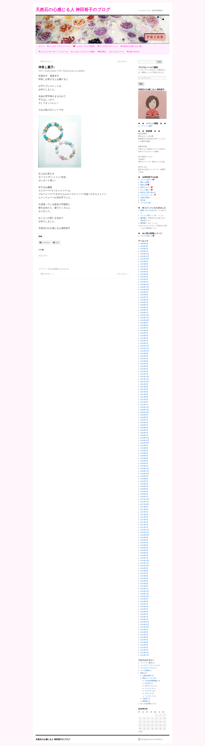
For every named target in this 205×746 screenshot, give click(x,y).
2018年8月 (144, 479)
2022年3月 (144, 369)
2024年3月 (144, 307)
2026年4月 (144, 244)
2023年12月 (144, 315)
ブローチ (148, 693)
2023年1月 (144, 343)
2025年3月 (144, 277)
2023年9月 (144, 323)
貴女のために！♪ (45, 61)
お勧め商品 (147, 676)
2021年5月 (144, 394)
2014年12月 (144, 591)
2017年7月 (144, 512)
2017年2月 (144, 525)
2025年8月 (144, 264)
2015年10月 (144, 566)
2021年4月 (144, 397)
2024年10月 (144, 290)
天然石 (145, 699)
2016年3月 (144, 553)
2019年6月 (144, 453)
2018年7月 (144, 481)
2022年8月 (144, 356)
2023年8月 (144, 325)
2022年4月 (144, 366)
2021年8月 (144, 387)
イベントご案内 (146, 126)
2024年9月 (144, 292)
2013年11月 (144, 624)
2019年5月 (144, 456)
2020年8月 (144, 417)
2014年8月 (144, 601)
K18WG (148, 683)
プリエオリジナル (147, 668)
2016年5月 (144, 548)
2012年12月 (144, 653)
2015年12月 (144, 561)
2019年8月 (144, 448)
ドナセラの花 (145, 203)
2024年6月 (144, 300)
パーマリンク (64, 269)
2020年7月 (144, 420)
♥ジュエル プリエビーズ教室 (83, 52)
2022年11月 (144, 348)
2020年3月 (144, 430)
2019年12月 (144, 438)
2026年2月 (144, 249)
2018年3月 (144, 492)
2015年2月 (144, 586)
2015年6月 (144, 576)
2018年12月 (144, 468)
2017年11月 (144, 502)
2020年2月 (144, 433)
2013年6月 (144, 637)
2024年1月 (144, 313)
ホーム (41, 46)
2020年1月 (144, 435)
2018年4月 (144, 489)
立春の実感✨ (145, 198)
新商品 (145, 701)
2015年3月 (144, 584)
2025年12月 (144, 254)
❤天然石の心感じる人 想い (131, 46)
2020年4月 (144, 428)
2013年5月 (144, 640)
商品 (142, 673)
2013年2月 (144, 647)
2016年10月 (144, 535)
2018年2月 (144, 494)
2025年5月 (144, 272)
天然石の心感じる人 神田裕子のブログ (73, 9)
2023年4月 (144, 336)
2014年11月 (144, 594)
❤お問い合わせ (133, 52)
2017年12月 (144, 499)
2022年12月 (144, 346)
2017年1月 (144, 527)
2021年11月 (144, 379)
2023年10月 (144, 320)
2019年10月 (144, 443)
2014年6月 (144, 607)
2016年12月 (144, 530)
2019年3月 (144, 461)
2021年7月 (144, 389)
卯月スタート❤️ (146, 187)
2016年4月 (144, 550)
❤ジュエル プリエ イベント (58, 46)
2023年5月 (144, 333)
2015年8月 (144, 571)
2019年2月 (144, 463)
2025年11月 (144, 256)
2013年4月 (144, 642)
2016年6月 (144, 545)
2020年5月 (144, 425)
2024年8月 (144, 295)
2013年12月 (144, 622)
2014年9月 (144, 599)
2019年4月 (144, 458)
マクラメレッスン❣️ (148, 195)
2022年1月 (144, 374)
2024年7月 (144, 297)
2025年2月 (144, 279)
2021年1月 (144, 405)
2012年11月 (144, 655)
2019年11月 (144, 440)
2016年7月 (144, 543)
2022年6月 (144, 361)
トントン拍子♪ (145, 215)
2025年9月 (144, 261)
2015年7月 (144, 573)
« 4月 (140, 732)
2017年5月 (144, 517)
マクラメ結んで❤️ (147, 180)
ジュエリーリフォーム (148, 665)
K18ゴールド (150, 686)
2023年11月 (144, 318)
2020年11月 (144, 410)
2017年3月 (144, 522)
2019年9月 (144, 445)
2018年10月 (144, 474)
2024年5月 (144, 302)
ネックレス (149, 688)
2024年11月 (144, 287)
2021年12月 (144, 376)
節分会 (142, 200)
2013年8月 (144, 632)
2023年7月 (144, 328)
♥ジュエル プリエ (116, 52)
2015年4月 (144, 581)
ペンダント (149, 696)
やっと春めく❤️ (146, 190)
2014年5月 (144, 609)
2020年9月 (144, 415)
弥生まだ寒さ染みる (148, 192)
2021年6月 (144, 392)
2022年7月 (144, 359)
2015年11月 (144, 563)
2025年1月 (144, 282)
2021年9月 (144, 384)
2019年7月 (144, 451)
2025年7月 (144, 267)
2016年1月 (144, 558)
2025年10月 (144, 259)
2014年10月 (144, 596)
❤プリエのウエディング (108, 46)
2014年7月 (144, 604)
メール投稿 (144, 670)
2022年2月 (144, 371)
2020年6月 (144, 422)
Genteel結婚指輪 (151, 681)
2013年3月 (144, 645)
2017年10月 (144, 504)
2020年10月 (144, 412)
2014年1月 (144, 619)
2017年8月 (144, 509)
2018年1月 (144, 497)
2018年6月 (144, 484)
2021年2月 (144, 402)
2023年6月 (144, 330)
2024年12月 (144, 284)
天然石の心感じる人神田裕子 (74, 71)
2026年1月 (144, 251)
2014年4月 (144, 612)
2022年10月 (144, 351)
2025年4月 (144, 274)
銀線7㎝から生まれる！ (149, 210)
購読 (141, 84)
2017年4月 (144, 520)
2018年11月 (144, 471)
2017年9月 (144, 507)
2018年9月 (144, 476)
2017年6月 (144, 515)
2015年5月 (144, 578)
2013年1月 (144, 650)
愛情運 (142, 218)
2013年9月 (144, 630)
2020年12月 (144, 407)
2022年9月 (144, 353)
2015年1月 (144, 589)
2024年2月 (144, 310)
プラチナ (148, 691)
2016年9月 (144, 538)
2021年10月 (144, 382)
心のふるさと (123, 61)
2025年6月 (144, 269)
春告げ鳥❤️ (144, 185)
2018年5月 (144, 486)
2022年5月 (144, 364)
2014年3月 (144, 614)
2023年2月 (144, 341)
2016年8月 (144, 540)
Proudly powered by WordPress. (152, 739)
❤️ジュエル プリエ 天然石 (84, 46)
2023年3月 (144, 338)
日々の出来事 (53, 269)
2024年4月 (144, 305)
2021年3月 (144, 399)
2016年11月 (144, 532)
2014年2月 (144, 617)
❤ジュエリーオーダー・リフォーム (53, 52)
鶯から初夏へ (145, 182)
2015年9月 (144, 568)
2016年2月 (144, 555)
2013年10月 (144, 627)
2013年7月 (144, 635)
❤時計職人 (102, 52)
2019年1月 (144, 466)
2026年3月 (144, 246)
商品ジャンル (148, 678)
